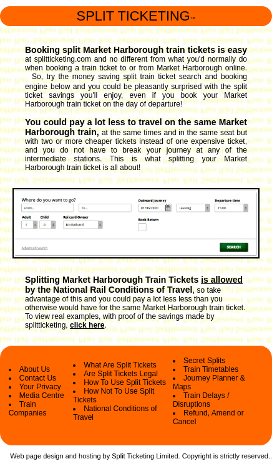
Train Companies (28, 408)
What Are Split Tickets (120, 365)
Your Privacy (40, 386)
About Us (34, 369)
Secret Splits (204, 360)
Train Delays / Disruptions (201, 400)
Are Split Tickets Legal (121, 373)
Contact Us (37, 378)
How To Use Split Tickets (125, 382)
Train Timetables (210, 369)
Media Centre (41, 395)
